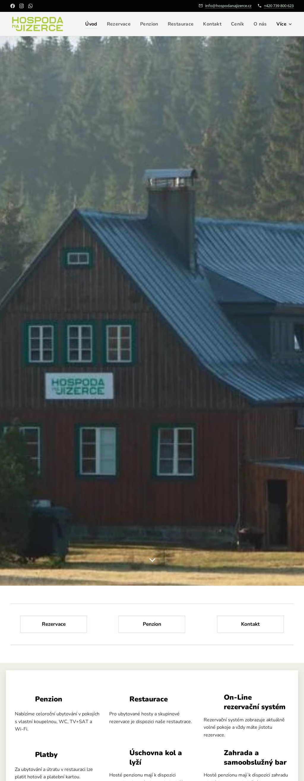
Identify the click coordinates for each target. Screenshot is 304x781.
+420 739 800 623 (279, 5)
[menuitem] (110, 24)
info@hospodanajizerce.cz (228, 5)
